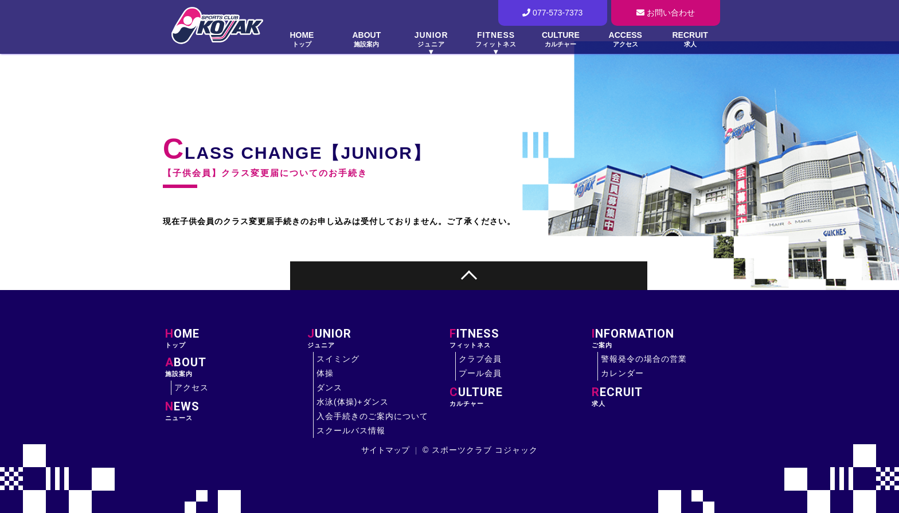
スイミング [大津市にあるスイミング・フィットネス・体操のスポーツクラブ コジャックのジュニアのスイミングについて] (337, 358)
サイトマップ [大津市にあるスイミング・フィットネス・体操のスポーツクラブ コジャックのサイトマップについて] (385, 450)
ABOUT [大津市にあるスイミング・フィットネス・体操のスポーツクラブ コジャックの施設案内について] (366, 39)
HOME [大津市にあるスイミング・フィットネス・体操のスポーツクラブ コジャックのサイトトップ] (302, 39)
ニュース (236, 411)
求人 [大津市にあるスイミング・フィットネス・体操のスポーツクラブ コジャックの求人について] (663, 396)
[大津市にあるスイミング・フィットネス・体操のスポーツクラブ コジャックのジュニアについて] (431, 41)
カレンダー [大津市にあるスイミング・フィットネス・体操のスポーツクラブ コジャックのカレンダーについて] (622, 373)
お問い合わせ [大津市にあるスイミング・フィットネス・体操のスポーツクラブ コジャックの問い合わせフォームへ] (665, 12)
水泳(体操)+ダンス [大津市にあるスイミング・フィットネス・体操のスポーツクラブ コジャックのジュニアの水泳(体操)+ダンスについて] (352, 401)
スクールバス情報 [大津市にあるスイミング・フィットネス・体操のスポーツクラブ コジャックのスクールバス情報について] (350, 430)
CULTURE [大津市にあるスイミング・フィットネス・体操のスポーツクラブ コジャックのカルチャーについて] (560, 39)
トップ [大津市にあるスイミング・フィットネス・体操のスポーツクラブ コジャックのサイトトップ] (236, 338)
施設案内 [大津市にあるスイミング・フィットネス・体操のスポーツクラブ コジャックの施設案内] (236, 367)
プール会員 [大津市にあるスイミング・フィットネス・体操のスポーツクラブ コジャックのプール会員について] (480, 373)
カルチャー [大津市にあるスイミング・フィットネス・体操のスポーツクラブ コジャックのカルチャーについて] (521, 396)
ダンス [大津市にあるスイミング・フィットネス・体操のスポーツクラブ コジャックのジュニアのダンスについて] (329, 387)
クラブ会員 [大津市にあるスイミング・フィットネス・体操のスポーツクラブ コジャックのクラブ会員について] (480, 358)
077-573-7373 (552, 12)
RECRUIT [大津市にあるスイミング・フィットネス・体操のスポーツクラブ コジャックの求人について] (690, 39)
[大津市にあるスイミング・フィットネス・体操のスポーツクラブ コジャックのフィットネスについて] (496, 41)
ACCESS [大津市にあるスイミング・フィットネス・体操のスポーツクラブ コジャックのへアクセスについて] (625, 39)
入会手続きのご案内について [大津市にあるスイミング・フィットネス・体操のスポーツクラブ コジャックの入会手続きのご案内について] (372, 416)
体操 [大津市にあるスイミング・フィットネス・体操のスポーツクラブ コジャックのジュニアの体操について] (325, 373)
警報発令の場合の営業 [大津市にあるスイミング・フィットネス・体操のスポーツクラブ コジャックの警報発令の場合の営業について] (644, 358)
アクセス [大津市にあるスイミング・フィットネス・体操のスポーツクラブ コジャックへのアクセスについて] (191, 387)
